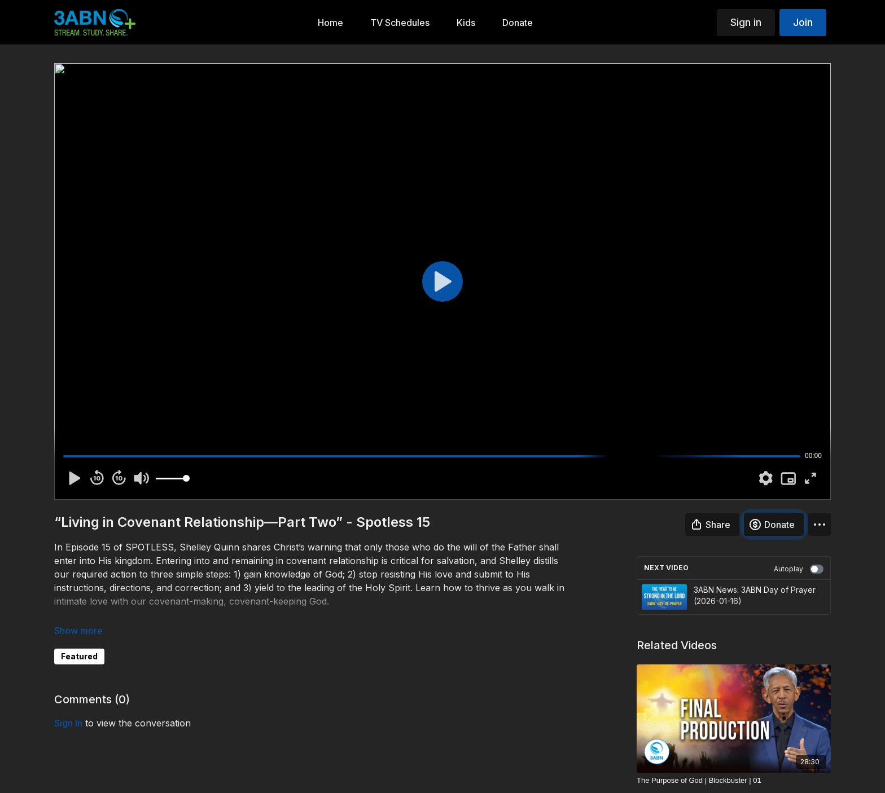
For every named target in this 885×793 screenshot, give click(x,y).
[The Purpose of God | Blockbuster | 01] (734, 780)
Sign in (745, 22)
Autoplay (798, 569)
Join (803, 22)
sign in (68, 723)
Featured (79, 656)
